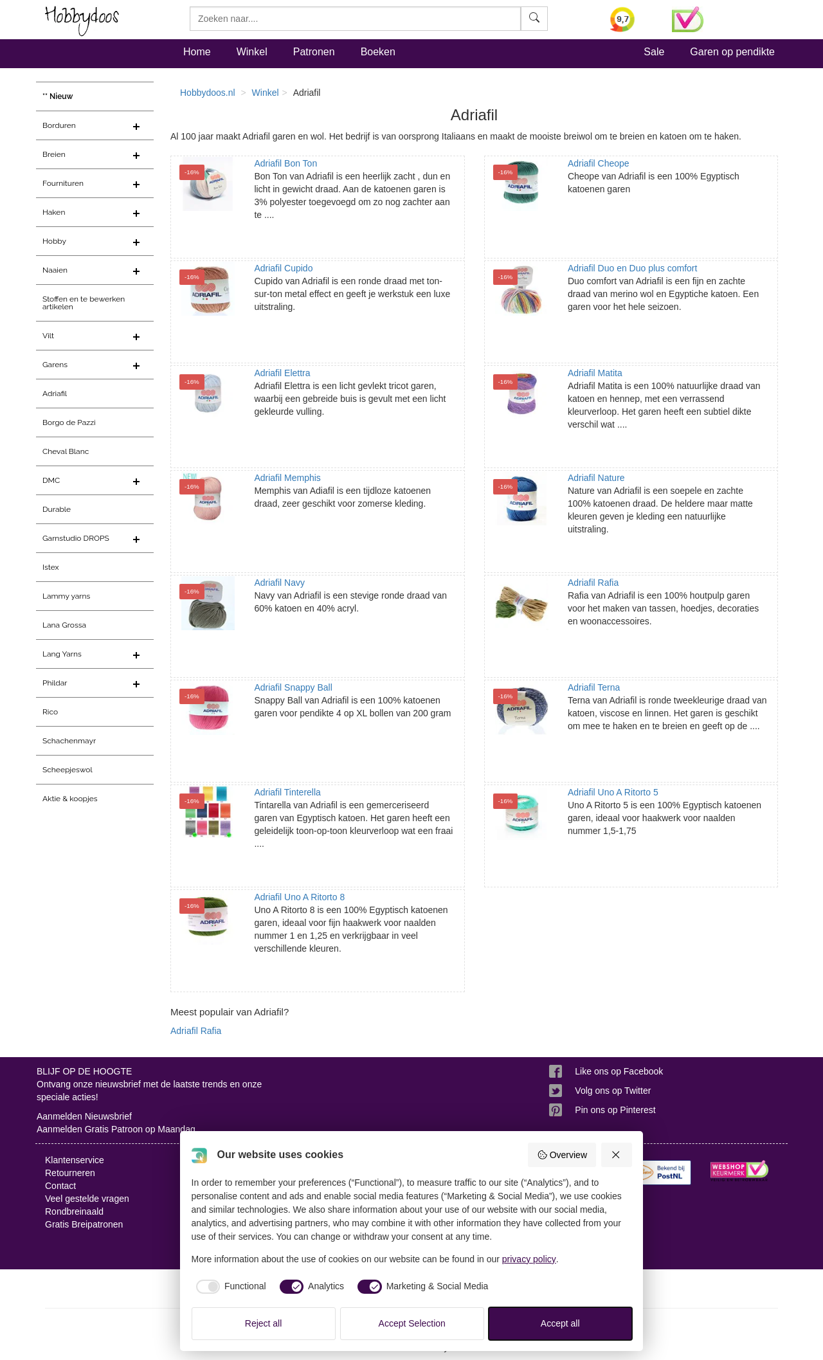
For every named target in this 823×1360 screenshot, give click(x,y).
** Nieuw (57, 96)
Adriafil (54, 393)
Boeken (378, 51)
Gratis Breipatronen (84, 1224)
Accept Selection (412, 1323)
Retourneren (70, 1173)
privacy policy (529, 1259)
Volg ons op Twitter (613, 1090)
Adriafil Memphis (287, 478)
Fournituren (63, 183)
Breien (54, 154)
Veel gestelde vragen (87, 1198)
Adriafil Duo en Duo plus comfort (633, 268)
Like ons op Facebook (619, 1071)
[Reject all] (616, 1155)
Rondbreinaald (74, 1211)
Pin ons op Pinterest (615, 1110)
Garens (55, 364)
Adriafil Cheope (598, 163)
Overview (562, 1155)
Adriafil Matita (595, 373)
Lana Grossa (64, 625)
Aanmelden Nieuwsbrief (84, 1116)
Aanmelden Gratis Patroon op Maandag (116, 1129)
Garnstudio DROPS (75, 538)
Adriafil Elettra (282, 373)
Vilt (48, 335)
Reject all (263, 1323)
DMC (51, 480)
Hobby (54, 241)
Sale (654, 51)
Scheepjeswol (67, 769)
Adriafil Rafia (593, 582)
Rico (50, 711)
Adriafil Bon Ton (285, 163)
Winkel (252, 51)
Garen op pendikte (732, 51)
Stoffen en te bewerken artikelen (83, 303)
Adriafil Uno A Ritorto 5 (613, 792)
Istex (50, 567)
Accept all (560, 1323)
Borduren (59, 125)
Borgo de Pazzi (69, 422)
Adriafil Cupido (283, 268)
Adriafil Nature (596, 478)
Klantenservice (74, 1160)
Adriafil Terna (594, 687)
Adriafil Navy (279, 582)
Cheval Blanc (65, 451)
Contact (60, 1186)
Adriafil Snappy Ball (293, 687)
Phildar (55, 682)
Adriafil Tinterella (287, 792)
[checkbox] (229, 1287)
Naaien (55, 270)
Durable (56, 509)
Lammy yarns (66, 596)
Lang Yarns (62, 653)
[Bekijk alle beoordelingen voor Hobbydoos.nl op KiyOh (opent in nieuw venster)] (631, 19)
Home (197, 51)
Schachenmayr (69, 740)
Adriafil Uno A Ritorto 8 (299, 897)
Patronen (314, 51)
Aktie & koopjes (70, 798)
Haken (53, 212)
